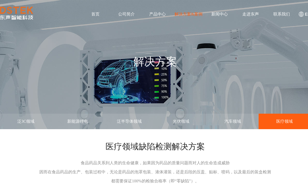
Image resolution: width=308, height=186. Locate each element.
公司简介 (126, 14)
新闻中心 (219, 14)
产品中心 (157, 14)
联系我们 (281, 14)
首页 (95, 14)
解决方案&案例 (188, 14)
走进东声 (250, 14)
